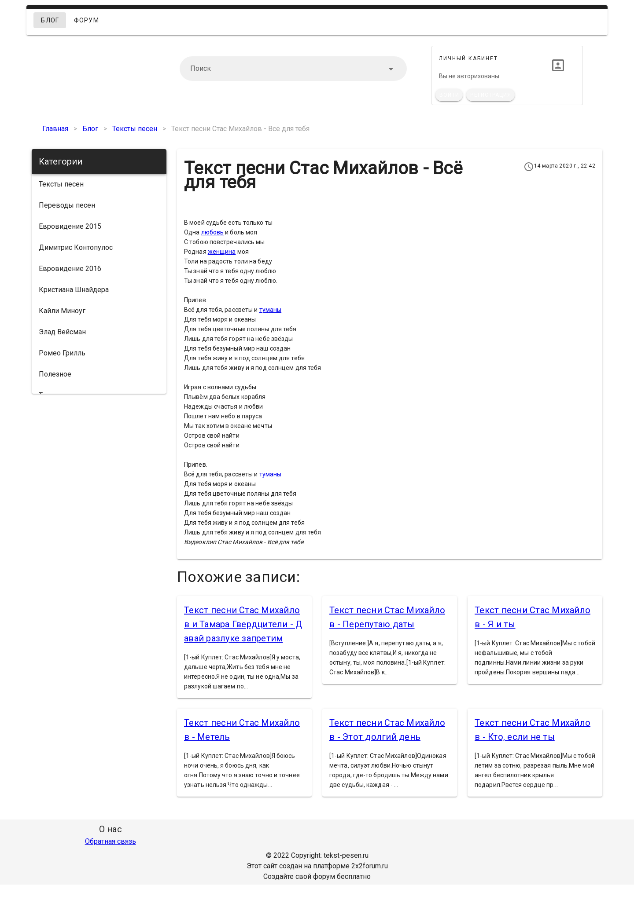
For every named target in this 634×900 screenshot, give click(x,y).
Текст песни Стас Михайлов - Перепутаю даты (387, 617)
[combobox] (293, 68)
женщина (222, 251)
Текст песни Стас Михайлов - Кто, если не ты (532, 729)
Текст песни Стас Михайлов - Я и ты (532, 617)
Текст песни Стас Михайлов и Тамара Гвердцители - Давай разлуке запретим (243, 624)
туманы (270, 309)
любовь (212, 232)
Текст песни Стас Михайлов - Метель (242, 729)
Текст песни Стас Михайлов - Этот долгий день (387, 729)
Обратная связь (110, 841)
